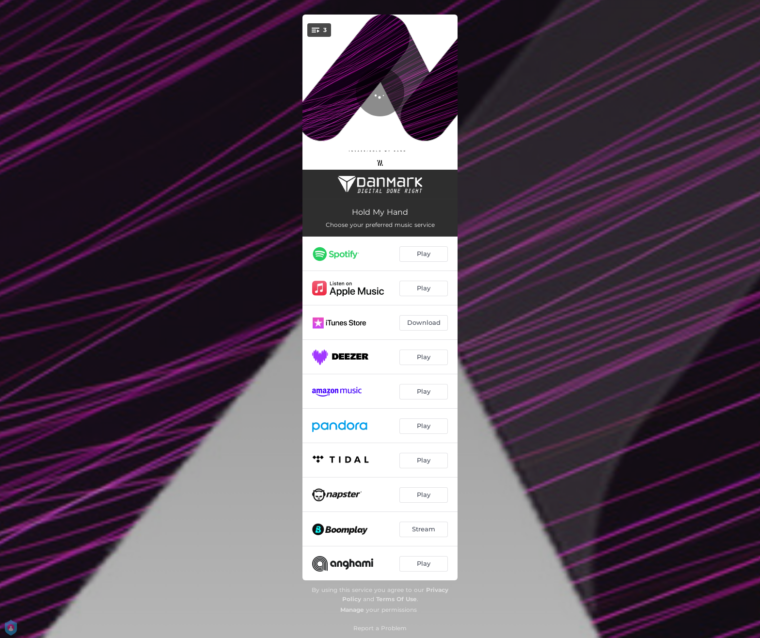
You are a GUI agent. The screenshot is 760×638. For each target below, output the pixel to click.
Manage (352, 609)
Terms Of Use (396, 599)
